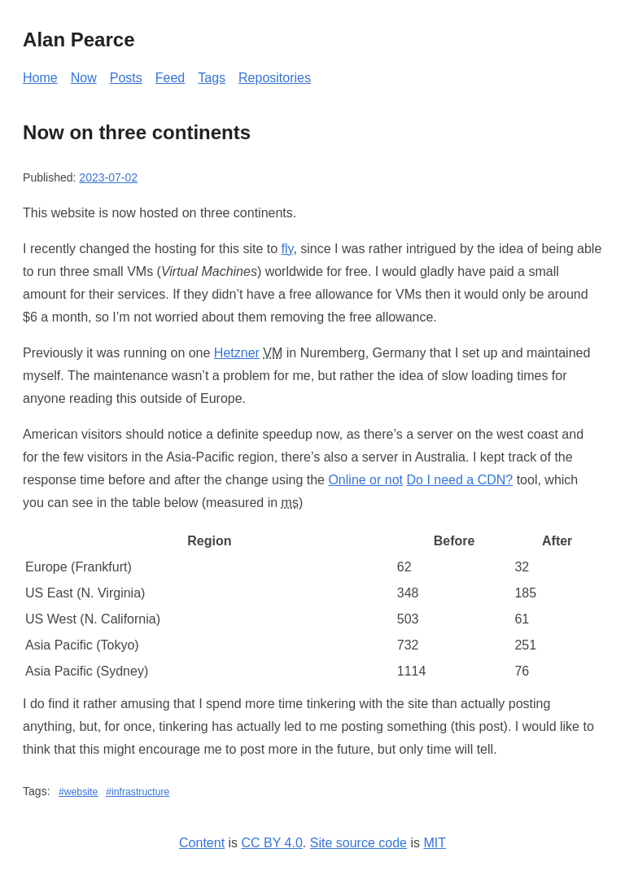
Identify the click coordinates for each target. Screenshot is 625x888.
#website (78, 792)
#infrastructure (137, 792)
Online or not (365, 480)
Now (84, 78)
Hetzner (237, 353)
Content (202, 843)
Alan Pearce (78, 39)
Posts (126, 78)
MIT (434, 843)
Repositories (274, 78)
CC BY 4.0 (272, 843)
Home (40, 78)
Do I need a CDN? (459, 480)
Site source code (358, 843)
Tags (211, 78)
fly (288, 249)
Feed (170, 78)
